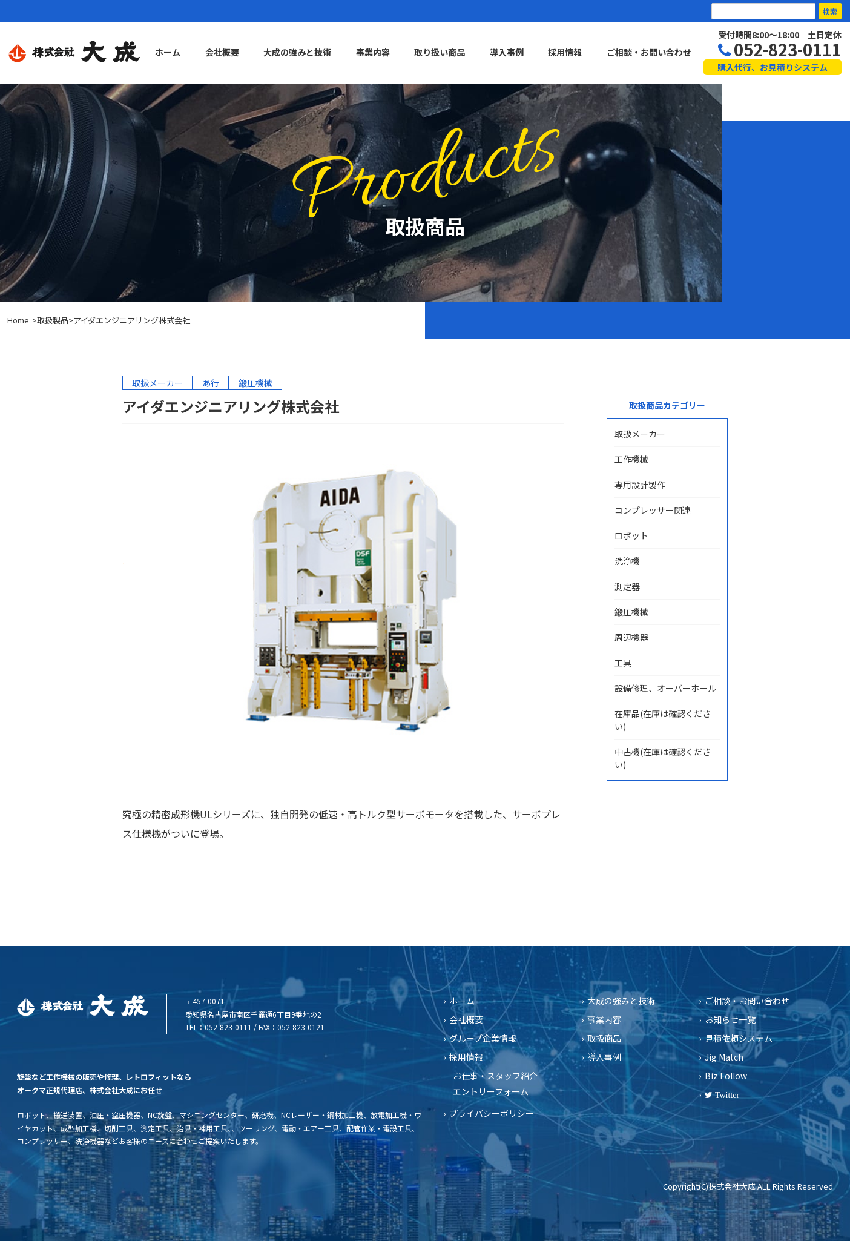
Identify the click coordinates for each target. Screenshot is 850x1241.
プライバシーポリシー (491, 1113)
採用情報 (565, 52)
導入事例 (507, 52)
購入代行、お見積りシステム (772, 67)
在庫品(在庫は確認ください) (662, 719)
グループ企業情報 (482, 1038)
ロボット (631, 535)
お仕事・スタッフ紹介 (495, 1076)
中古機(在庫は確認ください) (662, 758)
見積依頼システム (739, 1038)
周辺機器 (631, 637)
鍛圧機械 (631, 612)
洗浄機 (627, 561)
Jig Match (724, 1057)
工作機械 (631, 459)
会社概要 (222, 52)
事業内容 (373, 52)
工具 (622, 663)
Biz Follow (726, 1076)
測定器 (627, 586)
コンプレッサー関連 (652, 510)
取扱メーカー (639, 434)
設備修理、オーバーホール (665, 688)
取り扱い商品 (439, 52)
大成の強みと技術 (297, 52)
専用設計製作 (639, 484)
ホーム (167, 52)
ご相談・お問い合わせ (649, 52)
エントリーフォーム (491, 1091)
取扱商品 (604, 1038)
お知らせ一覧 (730, 1019)
